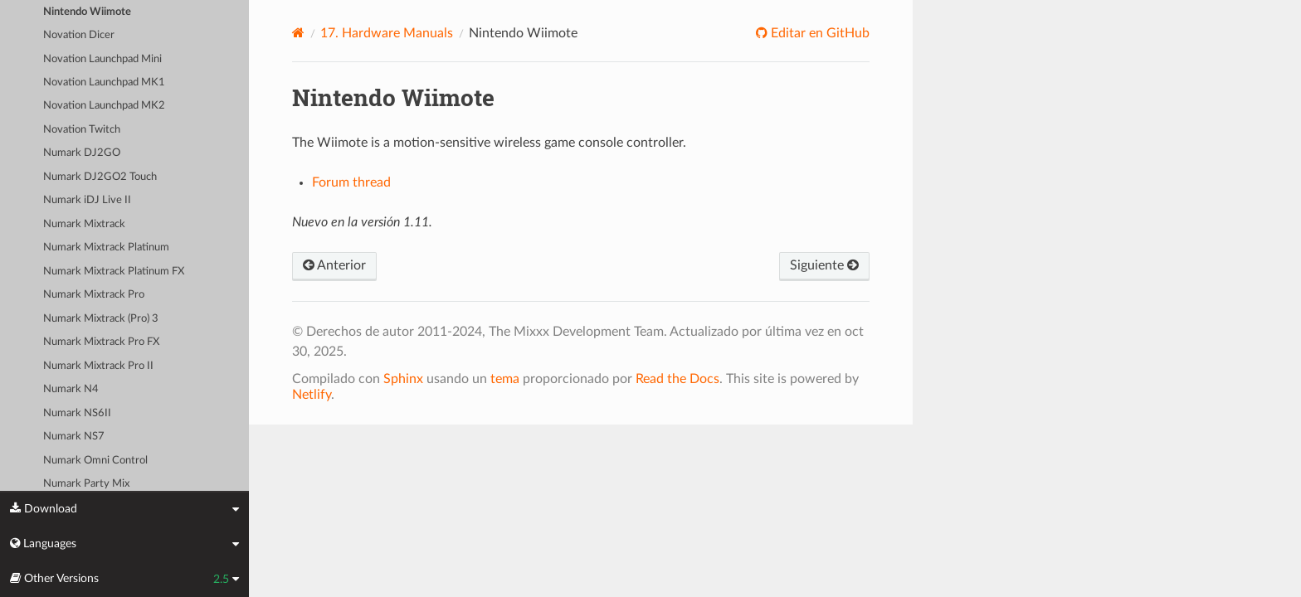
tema (504, 379)
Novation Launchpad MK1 (104, 82)
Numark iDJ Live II (87, 200)
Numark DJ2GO (81, 153)
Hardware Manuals (386, 33)
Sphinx (403, 379)
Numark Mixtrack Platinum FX (113, 271)
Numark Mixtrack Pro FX (101, 342)
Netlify (311, 394)
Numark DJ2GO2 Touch (100, 177)
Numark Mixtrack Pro (93, 294)
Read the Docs (677, 379)
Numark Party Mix (86, 483)
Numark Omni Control (95, 460)
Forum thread (351, 182)
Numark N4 (71, 389)
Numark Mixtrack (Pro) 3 (100, 318)
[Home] (298, 33)
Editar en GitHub (818, 33)
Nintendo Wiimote (87, 12)
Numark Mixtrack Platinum (106, 247)
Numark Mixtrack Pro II (98, 366)
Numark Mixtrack (84, 224)
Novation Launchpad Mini (102, 59)
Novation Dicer (79, 35)
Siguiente (824, 265)
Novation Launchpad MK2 (104, 105)
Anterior (334, 265)
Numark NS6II (77, 413)
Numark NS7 (74, 436)
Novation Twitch (81, 129)
